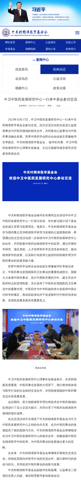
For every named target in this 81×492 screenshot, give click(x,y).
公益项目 (50, 42)
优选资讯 (21, 69)
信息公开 (71, 42)
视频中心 (21, 88)
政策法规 (59, 88)
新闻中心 (30, 42)
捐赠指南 (30, 49)
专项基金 (10, 49)
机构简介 (71, 49)
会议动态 (21, 78)
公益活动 (59, 78)
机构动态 (59, 69)
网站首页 (10, 42)
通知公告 (50, 49)
